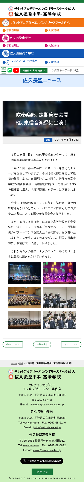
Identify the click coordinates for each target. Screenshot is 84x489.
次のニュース (69, 350)
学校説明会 (14, 32)
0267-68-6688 (31, 429)
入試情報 (55, 32)
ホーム (14, 369)
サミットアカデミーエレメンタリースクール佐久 (41, 24)
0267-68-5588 (31, 452)
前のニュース (14, 350)
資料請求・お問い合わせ (36, 75)
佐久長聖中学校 (19, 40)
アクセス (42, 479)
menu (4, 75)
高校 (22, 369)
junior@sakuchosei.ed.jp (46, 434)
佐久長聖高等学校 (21, 56)
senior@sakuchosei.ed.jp (47, 457)
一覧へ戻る (42, 350)
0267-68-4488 (44, 406)
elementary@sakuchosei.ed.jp (47, 411)
